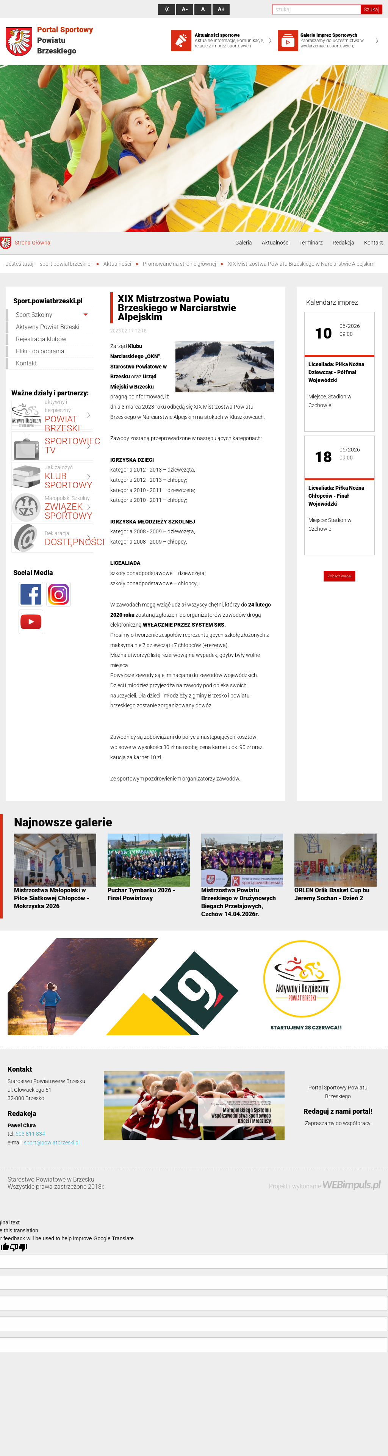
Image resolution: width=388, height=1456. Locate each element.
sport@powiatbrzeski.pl (52, 1142)
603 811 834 (30, 1134)
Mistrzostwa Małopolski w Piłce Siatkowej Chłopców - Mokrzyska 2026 (51, 898)
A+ (221, 9)
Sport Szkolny (34, 314)
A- (185, 9)
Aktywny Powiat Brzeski (48, 327)
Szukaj (371, 9)
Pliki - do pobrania (40, 351)
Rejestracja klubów (41, 339)
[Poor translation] (18, 1247)
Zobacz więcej (339, 576)
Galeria (243, 243)
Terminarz (311, 243)
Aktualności (275, 243)
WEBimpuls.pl (351, 1184)
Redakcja (343, 243)
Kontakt (373, 243)
